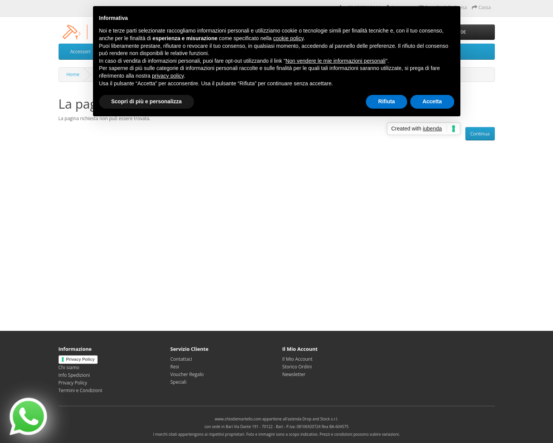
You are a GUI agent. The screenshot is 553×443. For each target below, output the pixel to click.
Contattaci (181, 359)
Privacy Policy (80, 359)
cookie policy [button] (288, 38)
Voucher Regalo (187, 374)
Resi (174, 366)
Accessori (80, 51)
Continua (480, 133)
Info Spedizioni (74, 375)
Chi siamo (69, 367)
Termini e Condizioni (81, 390)
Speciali (178, 382)
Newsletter (294, 374)
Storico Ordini (297, 366)
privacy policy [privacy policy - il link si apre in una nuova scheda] (168, 76)
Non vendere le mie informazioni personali (335, 61)
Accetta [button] (432, 101)
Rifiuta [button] (386, 101)
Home (73, 74)
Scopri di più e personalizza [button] (146, 101)
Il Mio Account (297, 359)
